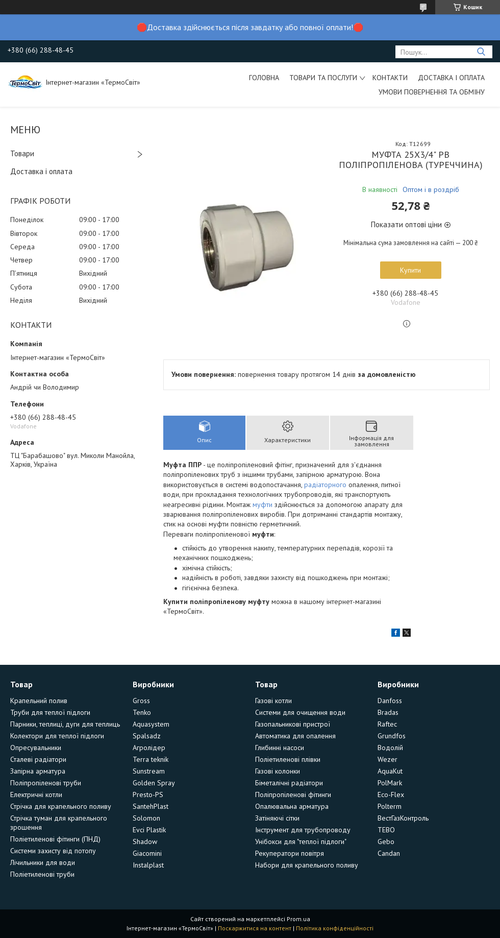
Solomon (146, 818)
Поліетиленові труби (42, 874)
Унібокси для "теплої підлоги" (300, 841)
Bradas (388, 712)
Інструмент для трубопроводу (303, 829)
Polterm (390, 806)
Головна (264, 77)
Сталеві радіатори (38, 759)
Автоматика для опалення (295, 735)
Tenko (142, 712)
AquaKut (390, 771)
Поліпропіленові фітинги (293, 794)
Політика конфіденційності (334, 928)
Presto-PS (148, 794)
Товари (22, 153)
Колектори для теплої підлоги (57, 735)
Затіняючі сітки (277, 818)
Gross (141, 700)
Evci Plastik (149, 829)
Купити (410, 270)
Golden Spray (154, 782)
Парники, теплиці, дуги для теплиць (65, 724)
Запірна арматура (37, 771)
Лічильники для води (42, 862)
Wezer (387, 759)
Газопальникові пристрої (292, 724)
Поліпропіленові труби (45, 782)
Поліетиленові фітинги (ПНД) (55, 839)
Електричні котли (36, 794)
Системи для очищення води (300, 712)
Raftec (387, 724)
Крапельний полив (38, 700)
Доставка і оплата (451, 77)
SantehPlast (150, 806)
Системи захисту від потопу (53, 850)
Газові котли (273, 700)
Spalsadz (147, 735)
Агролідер (149, 747)
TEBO (386, 829)
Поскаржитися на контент (254, 928)
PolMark (390, 782)
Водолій (390, 747)
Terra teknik (150, 759)
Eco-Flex (391, 794)
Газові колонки (277, 771)
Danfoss (390, 700)
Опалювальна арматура (292, 806)
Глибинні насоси (279, 747)
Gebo (386, 841)
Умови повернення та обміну (432, 92)
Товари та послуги (323, 77)
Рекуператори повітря (289, 853)
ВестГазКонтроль (403, 818)
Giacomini (147, 853)
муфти (262, 504)
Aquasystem (151, 724)
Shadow (145, 841)
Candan (389, 853)
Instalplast (148, 865)
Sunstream (149, 771)
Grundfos (392, 735)
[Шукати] (480, 51)
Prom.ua (298, 919)
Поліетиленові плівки (287, 759)
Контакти (390, 77)
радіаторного (325, 484)
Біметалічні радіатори (289, 782)
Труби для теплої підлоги (50, 712)
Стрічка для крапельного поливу (60, 806)
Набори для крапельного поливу (306, 865)
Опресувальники (35, 747)
